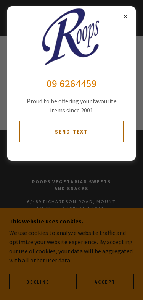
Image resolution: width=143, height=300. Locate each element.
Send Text (71, 131)
